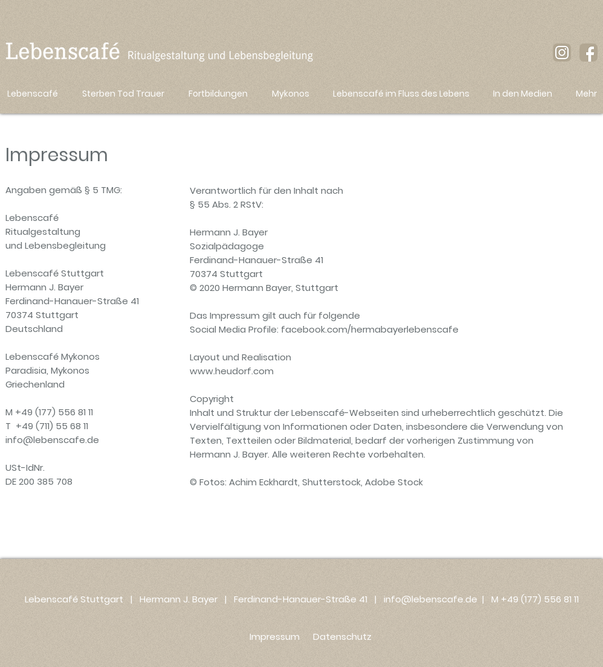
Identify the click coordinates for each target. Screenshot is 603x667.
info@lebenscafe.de (52, 439)
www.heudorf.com (232, 371)
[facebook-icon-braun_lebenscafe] (588, 52)
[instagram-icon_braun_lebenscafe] (562, 52)
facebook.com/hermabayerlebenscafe (370, 329)
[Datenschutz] (342, 636)
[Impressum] (274, 636)
